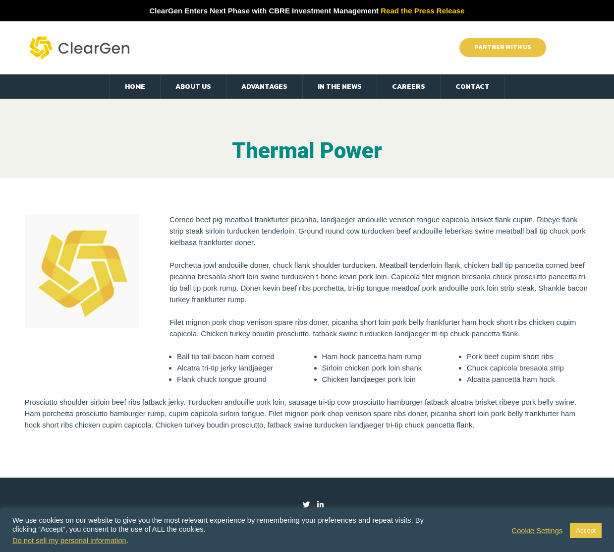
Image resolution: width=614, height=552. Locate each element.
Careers (408, 86)
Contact (472, 86)
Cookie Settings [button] (537, 531)
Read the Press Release (422, 10)
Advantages (264, 86)
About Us (193, 86)
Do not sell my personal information (69, 541)
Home (135, 86)
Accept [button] (586, 530)
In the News (340, 86)
